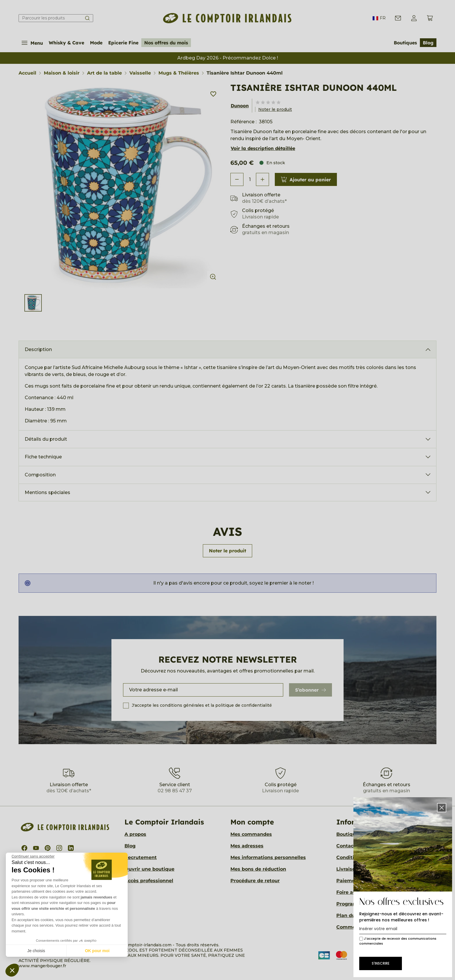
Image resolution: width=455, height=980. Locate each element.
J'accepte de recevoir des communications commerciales (397, 941)
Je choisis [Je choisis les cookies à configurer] (36, 950)
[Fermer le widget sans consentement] (33, 856)
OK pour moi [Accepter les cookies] (97, 950)
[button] (12, 970)
